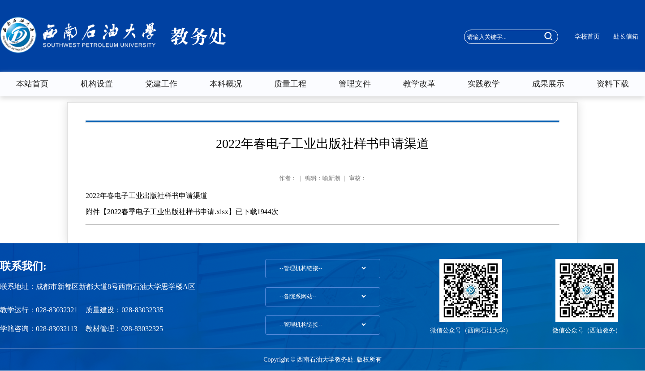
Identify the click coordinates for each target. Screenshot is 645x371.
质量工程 (290, 83)
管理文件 (355, 83)
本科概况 (226, 83)
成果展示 (548, 83)
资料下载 (613, 83)
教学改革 (419, 83)
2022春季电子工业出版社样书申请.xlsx (167, 212)
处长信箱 (625, 36)
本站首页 (32, 83)
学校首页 (587, 36)
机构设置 (97, 83)
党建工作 (161, 83)
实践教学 (484, 83)
